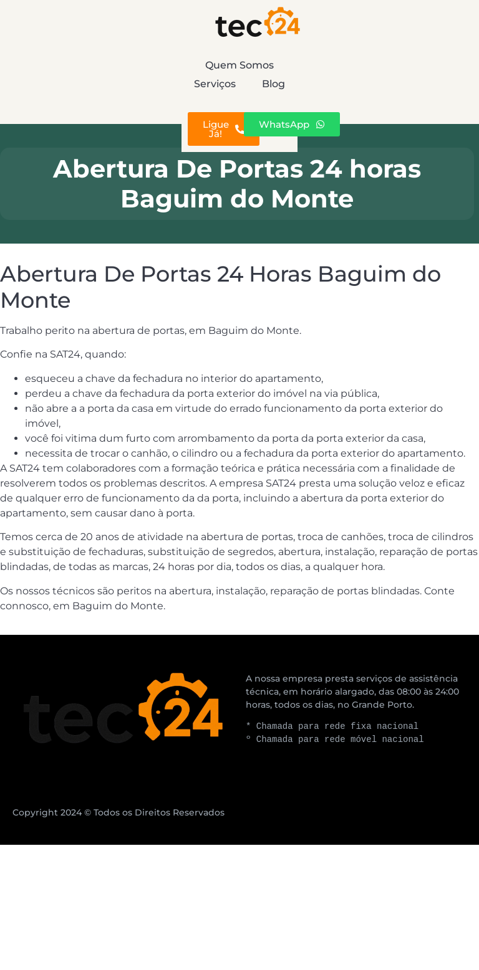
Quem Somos (91, 65)
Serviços (262, 65)
